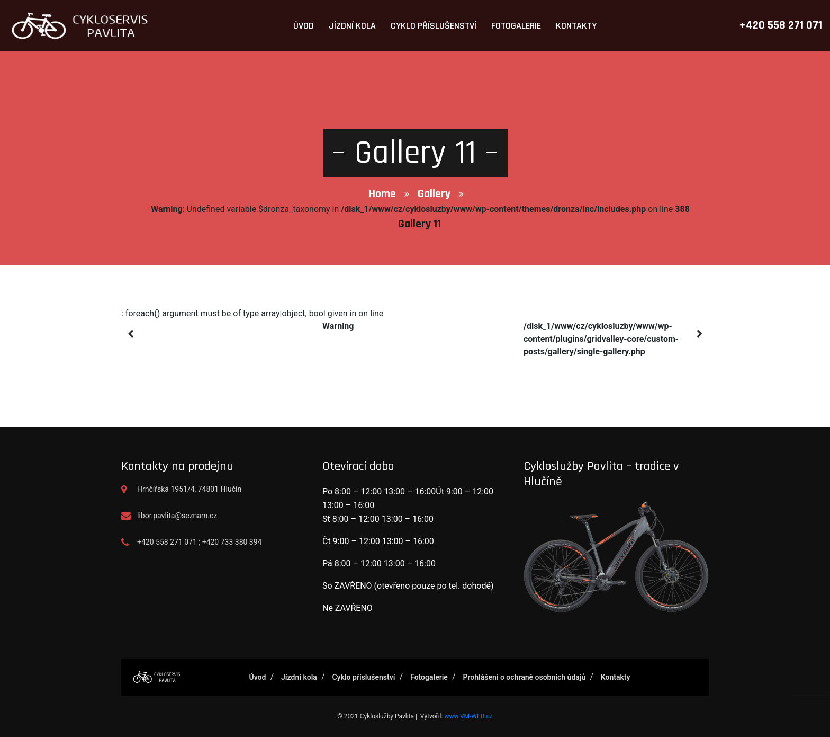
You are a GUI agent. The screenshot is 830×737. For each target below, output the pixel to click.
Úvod (303, 26)
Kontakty (576, 26)
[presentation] (130, 334)
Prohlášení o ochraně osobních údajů (524, 677)
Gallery (434, 194)
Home (382, 194)
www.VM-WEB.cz (468, 716)
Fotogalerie (516, 26)
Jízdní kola (352, 26)
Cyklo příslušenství (433, 26)
